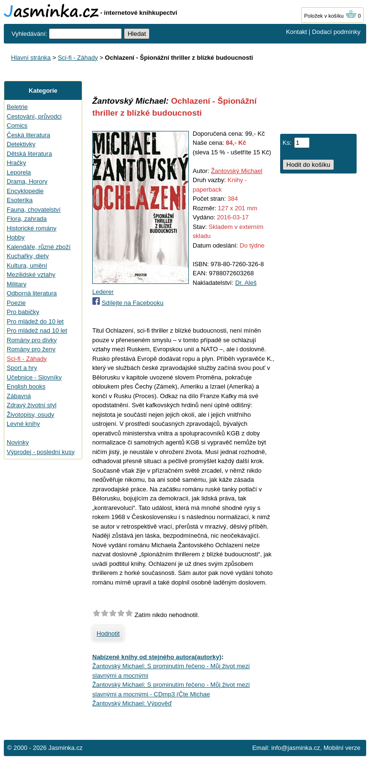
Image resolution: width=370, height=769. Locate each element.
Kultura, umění (27, 265)
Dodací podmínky (336, 31)
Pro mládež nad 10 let (37, 330)
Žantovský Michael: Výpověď (132, 703)
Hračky (16, 162)
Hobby (16, 237)
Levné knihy (23, 423)
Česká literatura (28, 135)
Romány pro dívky (32, 340)
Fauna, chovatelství (34, 209)
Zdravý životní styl (31, 405)
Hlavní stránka (31, 57)
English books (26, 386)
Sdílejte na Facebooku (132, 302)
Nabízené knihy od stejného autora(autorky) (156, 657)
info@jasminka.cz (295, 747)
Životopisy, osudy (30, 414)
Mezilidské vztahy (31, 274)
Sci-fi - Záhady (78, 57)
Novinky (18, 442)
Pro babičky (23, 311)
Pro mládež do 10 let (35, 321)
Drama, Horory (27, 181)
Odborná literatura (32, 293)
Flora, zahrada (27, 218)
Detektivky (21, 144)
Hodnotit (108, 633)
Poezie (16, 302)
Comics (17, 125)
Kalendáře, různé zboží (39, 246)
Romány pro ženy (31, 349)
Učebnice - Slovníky (34, 377)
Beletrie (17, 106)
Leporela (19, 172)
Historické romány (31, 228)
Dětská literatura (29, 153)
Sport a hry (22, 367)
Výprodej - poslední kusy (41, 451)
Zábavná (19, 396)
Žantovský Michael (236, 170)
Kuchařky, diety (28, 256)
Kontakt (296, 31)
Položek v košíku (330, 16)
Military (16, 284)
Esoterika (20, 200)
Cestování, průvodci (34, 116)
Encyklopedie (25, 191)
